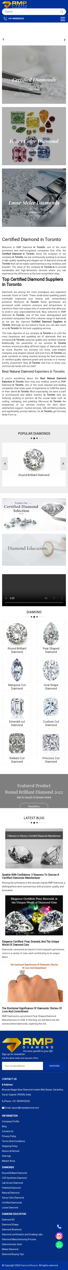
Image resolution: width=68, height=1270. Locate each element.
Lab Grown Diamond (12, 1183)
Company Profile (10, 1121)
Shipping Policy (10, 1146)
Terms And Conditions (13, 1141)
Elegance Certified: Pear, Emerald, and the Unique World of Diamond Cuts (30, 943)
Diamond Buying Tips (13, 1254)
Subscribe (54, 1066)
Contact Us (7, 1131)
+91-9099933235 (14, 18)
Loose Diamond (10, 1207)
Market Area (8, 1161)
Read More (38, 806)
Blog (4, 1126)
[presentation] (3, 39)
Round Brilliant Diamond (14, 1173)
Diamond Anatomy (12, 1229)
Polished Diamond (11, 1187)
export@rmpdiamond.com (25, 1107)
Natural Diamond (10, 1192)
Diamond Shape (10, 1224)
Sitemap (6, 1156)
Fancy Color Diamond (13, 1197)
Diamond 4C (8, 1219)
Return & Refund (10, 1151)
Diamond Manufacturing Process (19, 1239)
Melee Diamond (10, 1249)
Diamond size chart (12, 1244)
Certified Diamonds (12, 1202)
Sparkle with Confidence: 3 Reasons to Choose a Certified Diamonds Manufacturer (30, 876)
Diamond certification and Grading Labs (22, 1234)
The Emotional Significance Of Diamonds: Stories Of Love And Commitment (32, 1010)
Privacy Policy (9, 1136)
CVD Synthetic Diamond (14, 1178)
